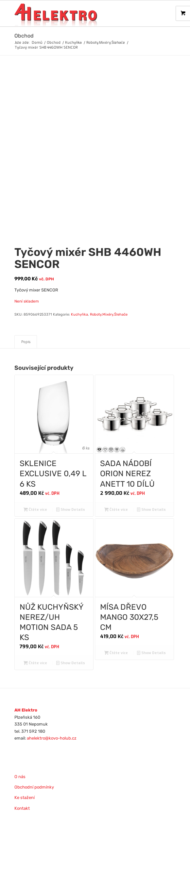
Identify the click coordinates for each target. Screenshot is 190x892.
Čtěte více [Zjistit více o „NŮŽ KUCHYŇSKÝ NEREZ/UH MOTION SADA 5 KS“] (35, 663)
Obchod (24, 36)
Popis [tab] (25, 341)
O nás (20, 776)
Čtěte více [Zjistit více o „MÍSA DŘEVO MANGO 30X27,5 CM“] (116, 653)
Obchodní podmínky (34, 787)
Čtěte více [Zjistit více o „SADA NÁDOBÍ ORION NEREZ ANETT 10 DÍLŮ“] (116, 510)
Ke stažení (24, 797)
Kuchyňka (79, 314)
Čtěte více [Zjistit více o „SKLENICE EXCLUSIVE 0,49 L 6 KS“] (35, 510)
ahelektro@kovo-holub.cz (52, 738)
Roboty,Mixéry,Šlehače (109, 314)
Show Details (70, 510)
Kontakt (22, 808)
